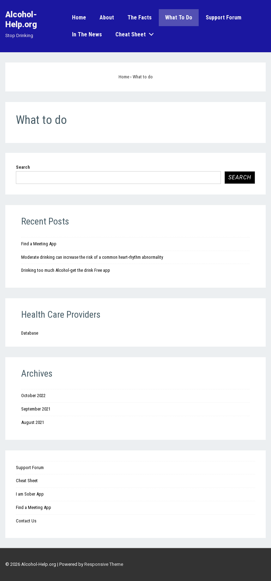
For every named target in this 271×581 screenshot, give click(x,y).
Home (79, 17)
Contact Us (26, 520)
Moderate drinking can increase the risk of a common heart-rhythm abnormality (92, 257)
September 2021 (35, 409)
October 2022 (33, 395)
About (107, 17)
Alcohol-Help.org (21, 19)
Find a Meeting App (38, 243)
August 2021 (32, 422)
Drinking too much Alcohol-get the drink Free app (65, 270)
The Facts (139, 17)
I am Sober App (30, 494)
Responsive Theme (103, 564)
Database (29, 333)
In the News (87, 34)
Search (23, 167)
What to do (178, 17)
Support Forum (223, 17)
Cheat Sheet (136, 33)
